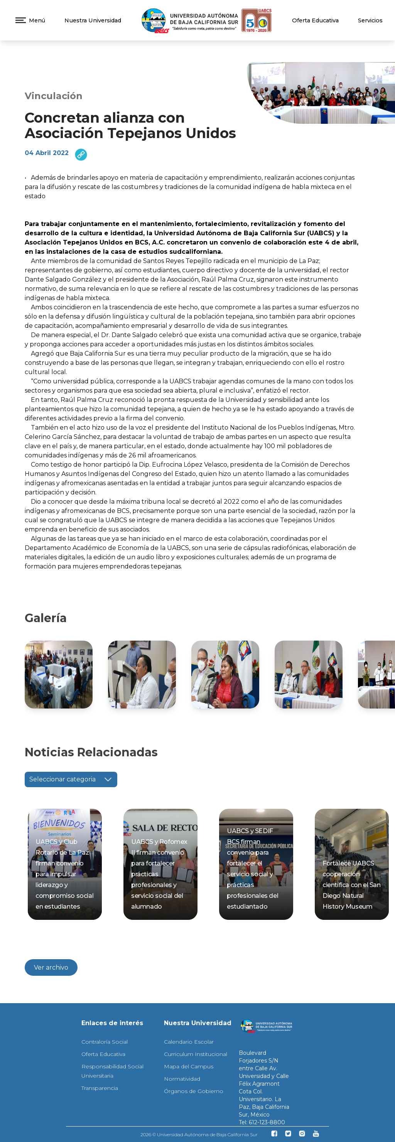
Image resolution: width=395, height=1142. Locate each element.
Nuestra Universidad (92, 20)
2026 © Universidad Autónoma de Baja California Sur (199, 1134)
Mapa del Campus (188, 1066)
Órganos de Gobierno (193, 1091)
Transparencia (99, 1088)
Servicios (370, 20)
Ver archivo (51, 967)
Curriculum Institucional (195, 1054)
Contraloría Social (104, 1041)
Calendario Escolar (189, 1041)
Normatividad (182, 1078)
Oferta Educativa (315, 20)
